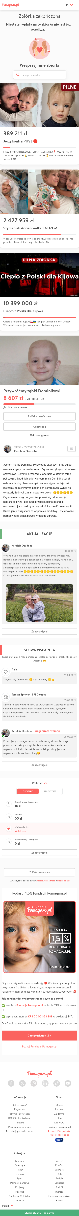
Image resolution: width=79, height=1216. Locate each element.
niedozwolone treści (46, 880)
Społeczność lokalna (19, 1196)
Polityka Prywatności (19, 1113)
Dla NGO (59, 1122)
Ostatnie (28, 791)
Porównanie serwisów (19, 1126)
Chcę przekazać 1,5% (39, 1035)
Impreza (59, 1191)
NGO (59, 1174)
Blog (59, 1118)
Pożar (20, 1169)
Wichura (59, 1169)
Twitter (22, 1081)
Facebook (11, 1081)
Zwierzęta (20, 1165)
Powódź (59, 1165)
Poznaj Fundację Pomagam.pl (39, 1046)
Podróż (59, 1187)
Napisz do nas (63, 880)
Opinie (59, 1105)
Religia (59, 1178)
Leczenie (19, 1160)
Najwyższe (50, 791)
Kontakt (20, 1122)
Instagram (33, 1081)
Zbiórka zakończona (39, 416)
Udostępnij (39, 426)
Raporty (59, 1109)
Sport (20, 1178)
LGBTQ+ (59, 1160)
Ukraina (20, 1174)
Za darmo (59, 1113)
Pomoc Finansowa (19, 1182)
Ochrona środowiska (59, 1196)
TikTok (56, 1081)
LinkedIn (45, 1081)
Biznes (59, 1200)
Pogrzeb (19, 1191)
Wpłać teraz (21, 831)
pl (67, 5)
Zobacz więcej (39, 631)
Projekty (19, 1187)
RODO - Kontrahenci (19, 1118)
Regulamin (19, 1109)
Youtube (68, 1081)
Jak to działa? (20, 1105)
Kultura (20, 1200)
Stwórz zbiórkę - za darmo (39, 1213)
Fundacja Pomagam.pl (59, 1126)
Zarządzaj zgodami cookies (19, 1131)
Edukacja (59, 1182)
